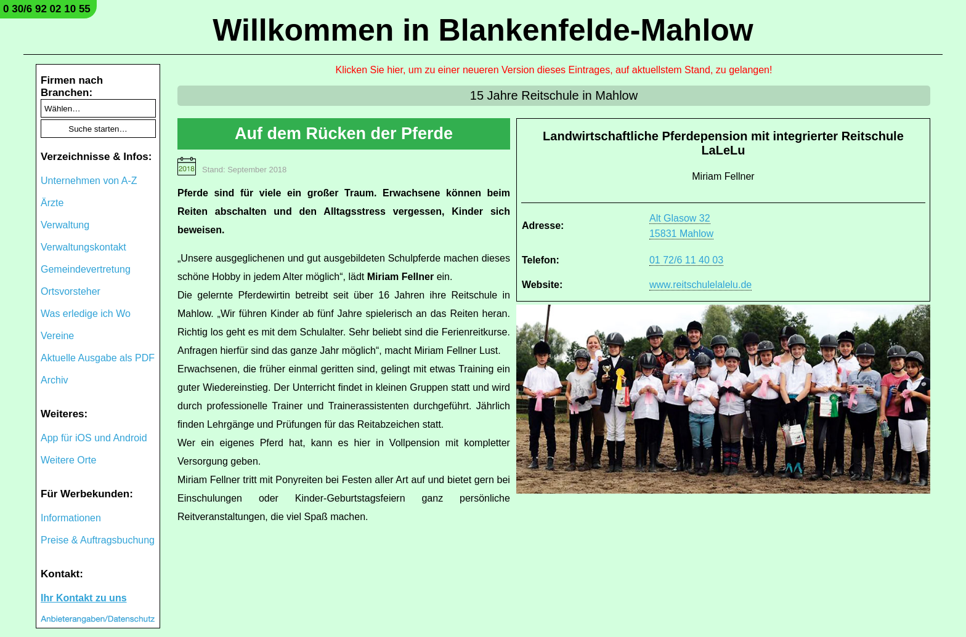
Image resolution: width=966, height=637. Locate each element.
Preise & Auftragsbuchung (98, 540)
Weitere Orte (68, 460)
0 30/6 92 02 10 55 (47, 9)
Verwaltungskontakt (83, 247)
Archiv (54, 380)
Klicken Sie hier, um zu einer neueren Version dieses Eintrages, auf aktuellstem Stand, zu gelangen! (554, 70)
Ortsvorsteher (70, 291)
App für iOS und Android (94, 438)
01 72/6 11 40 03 (686, 260)
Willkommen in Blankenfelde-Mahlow (483, 30)
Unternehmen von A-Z (89, 180)
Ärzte (52, 203)
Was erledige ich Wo (86, 313)
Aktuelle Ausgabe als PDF (98, 358)
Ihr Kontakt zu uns (84, 598)
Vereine (57, 336)
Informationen (71, 518)
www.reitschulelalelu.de (700, 284)
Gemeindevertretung (86, 269)
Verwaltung (65, 225)
